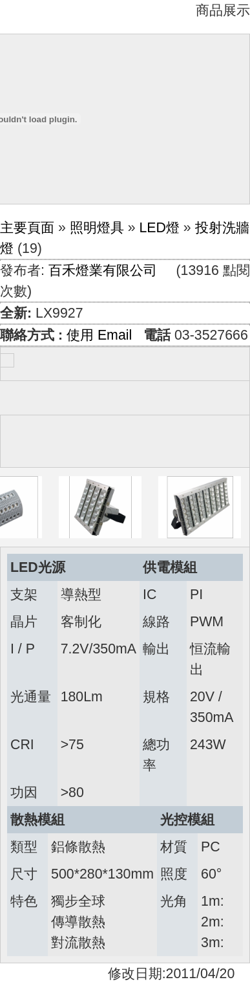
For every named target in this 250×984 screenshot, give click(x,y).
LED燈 (159, 227)
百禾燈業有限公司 (102, 270)
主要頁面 (27, 227)
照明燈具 (97, 227)
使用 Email (99, 335)
